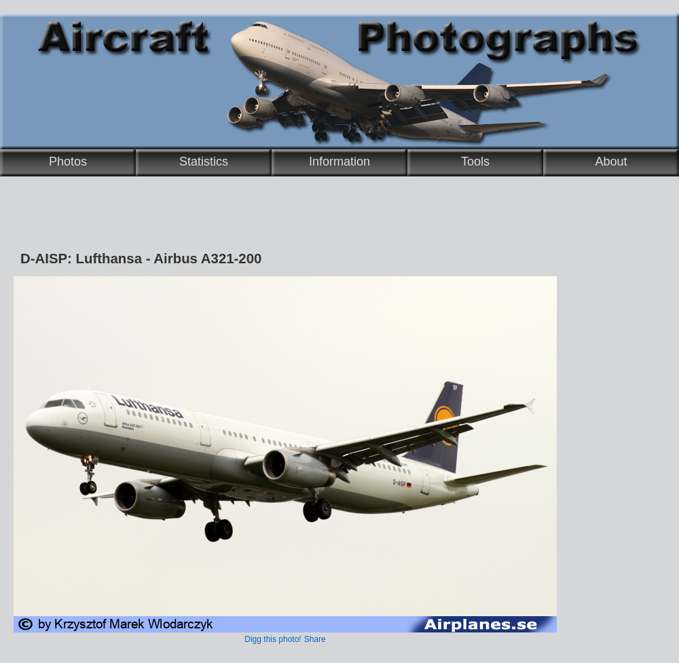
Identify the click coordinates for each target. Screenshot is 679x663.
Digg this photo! (272, 639)
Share (315, 639)
